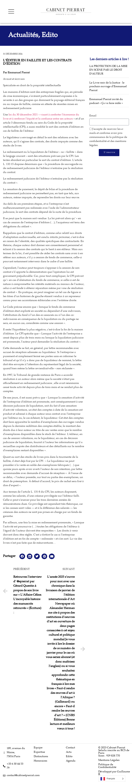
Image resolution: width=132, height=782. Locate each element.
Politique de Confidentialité (107, 766)
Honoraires (40, 761)
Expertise (39, 752)
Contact (70, 747)
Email (92, 116)
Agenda (70, 761)
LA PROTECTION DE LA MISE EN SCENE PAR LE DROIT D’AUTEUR (108, 70)
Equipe (38, 747)
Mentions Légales (109, 760)
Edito (69, 756)
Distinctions (41, 756)
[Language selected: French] (112, 778)
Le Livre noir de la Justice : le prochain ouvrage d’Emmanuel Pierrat (108, 86)
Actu (69, 752)
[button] (22, 556)
